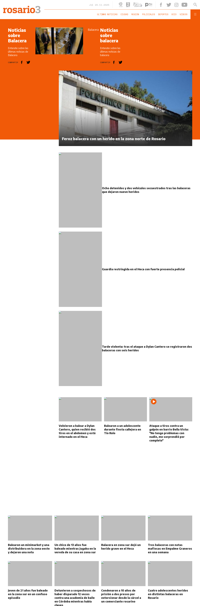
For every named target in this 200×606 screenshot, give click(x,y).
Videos (183, 14)
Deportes (163, 14)
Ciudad (124, 14)
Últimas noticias (107, 14)
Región (135, 14)
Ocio (173, 14)
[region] (32, 118)
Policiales (148, 14)
